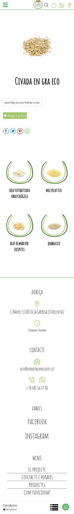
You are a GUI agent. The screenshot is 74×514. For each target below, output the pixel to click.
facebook (37, 421)
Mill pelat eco (54, 190)
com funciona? (10, 509)
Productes (37, 484)
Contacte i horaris (37, 330)
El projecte (37, 469)
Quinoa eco (54, 243)
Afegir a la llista (15, 115)
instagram (37, 436)
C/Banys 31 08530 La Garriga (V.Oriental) (37, 312)
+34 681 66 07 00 (37, 388)
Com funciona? (37, 492)
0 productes (10, 505)
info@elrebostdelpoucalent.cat (37, 369)
